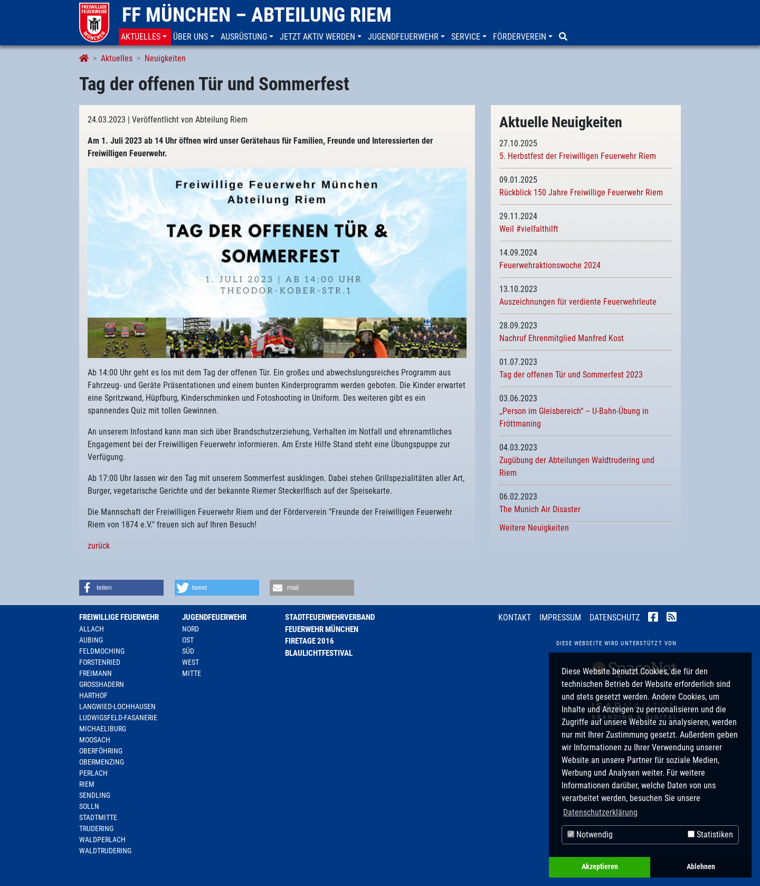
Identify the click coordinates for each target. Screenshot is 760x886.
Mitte (191, 673)
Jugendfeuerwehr (214, 617)
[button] (145, 37)
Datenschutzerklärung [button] (600, 812)
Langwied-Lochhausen (117, 706)
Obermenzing (101, 762)
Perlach (93, 773)
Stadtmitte (98, 817)
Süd (188, 651)
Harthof (93, 695)
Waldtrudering (105, 850)
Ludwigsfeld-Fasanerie (118, 717)
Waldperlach (102, 839)
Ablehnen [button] (701, 866)
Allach (91, 629)
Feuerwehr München (321, 629)
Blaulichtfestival (319, 653)
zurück (99, 546)
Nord (190, 629)
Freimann (95, 673)
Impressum (560, 617)
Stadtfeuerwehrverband (330, 617)
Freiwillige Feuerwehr (119, 617)
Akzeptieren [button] (600, 866)
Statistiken (710, 835)
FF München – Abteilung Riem (257, 14)
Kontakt (514, 617)
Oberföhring (100, 751)
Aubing (91, 640)
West (190, 662)
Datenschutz (615, 617)
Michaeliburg (102, 728)
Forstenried (99, 662)
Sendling (94, 795)
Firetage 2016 (309, 641)
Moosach (94, 740)
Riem (86, 784)
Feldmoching (102, 651)
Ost (188, 640)
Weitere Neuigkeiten (534, 528)
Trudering (96, 828)
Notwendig (590, 835)
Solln (89, 806)
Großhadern (101, 684)
